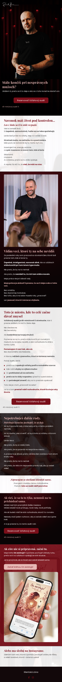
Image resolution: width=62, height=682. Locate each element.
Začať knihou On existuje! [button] (20, 567)
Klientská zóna (31, 672)
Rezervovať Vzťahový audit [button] (31, 100)
